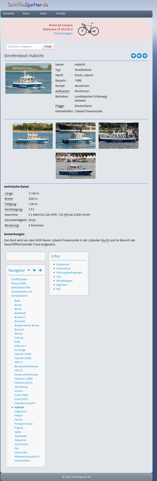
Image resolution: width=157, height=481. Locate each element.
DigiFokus (61, 285)
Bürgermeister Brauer (27, 325)
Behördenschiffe (20, 287)
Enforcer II (20, 346)
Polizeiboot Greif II (25, 403)
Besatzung (12, 225)
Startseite (8, 13)
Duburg (19, 337)
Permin (19, 419)
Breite (9, 199)
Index (43, 13)
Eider (17, 342)
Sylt (17, 448)
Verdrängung (13, 209)
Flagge (59, 106)
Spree (18, 432)
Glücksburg (21, 387)
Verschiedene (22, 460)
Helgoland (20, 411)
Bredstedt (20, 313)
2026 (68, 477)
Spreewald (21, 436)
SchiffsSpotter (19, 279)
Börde (18, 305)
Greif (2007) (21, 399)
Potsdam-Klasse (24, 423)
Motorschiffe (18, 283)
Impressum (62, 264)
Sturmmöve (21, 444)
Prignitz (19, 428)
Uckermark (21, 452)
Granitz (19, 391)
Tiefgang (10, 204)
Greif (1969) (21, 395)
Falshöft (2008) (23, 358)
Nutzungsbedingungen (69, 272)
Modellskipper (64, 280)
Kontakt (60, 13)
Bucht (105, 240)
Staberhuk (20, 440)
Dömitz (19, 333)
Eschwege (20, 350)
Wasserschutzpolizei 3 (27, 456)
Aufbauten (62, 91)
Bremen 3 (20, 317)
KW (66, 215)
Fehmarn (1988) (24, 378)
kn (34, 220)
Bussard (19, 329)
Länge (9, 193)
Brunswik (20, 321)
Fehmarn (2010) (24, 383)
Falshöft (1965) (23, 354)
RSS (58, 289)
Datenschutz (63, 268)
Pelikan (19, 415)
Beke (17, 301)
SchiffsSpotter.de (81, 477)
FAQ (58, 276)
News (25, 13)
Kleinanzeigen (63, 33)
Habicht (19, 407)
